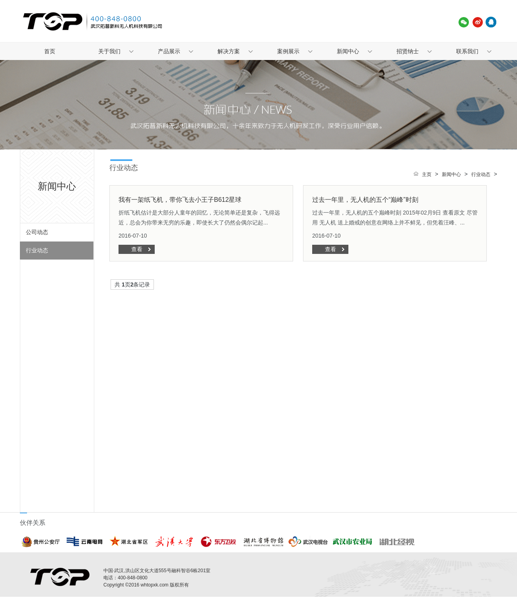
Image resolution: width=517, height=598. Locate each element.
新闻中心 (348, 51)
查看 (136, 249)
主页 (426, 174)
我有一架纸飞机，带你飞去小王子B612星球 (180, 199)
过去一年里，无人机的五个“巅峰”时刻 (365, 199)
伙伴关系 (32, 522)
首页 (49, 51)
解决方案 (229, 51)
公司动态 (37, 232)
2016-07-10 (133, 235)
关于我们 (109, 51)
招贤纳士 (407, 51)
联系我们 (467, 51)
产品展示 (169, 51)
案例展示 (288, 51)
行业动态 (37, 250)
